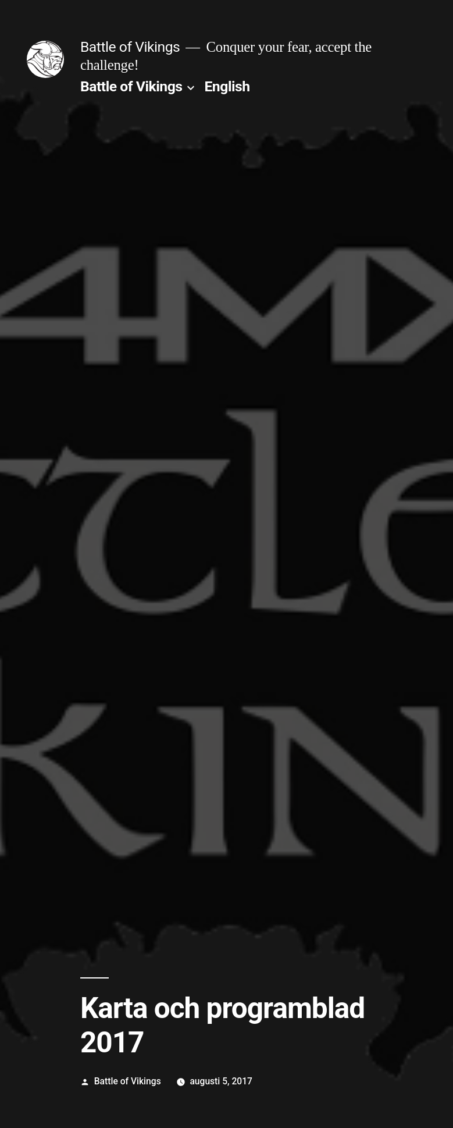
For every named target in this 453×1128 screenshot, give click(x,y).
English (226, 86)
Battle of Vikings (130, 46)
